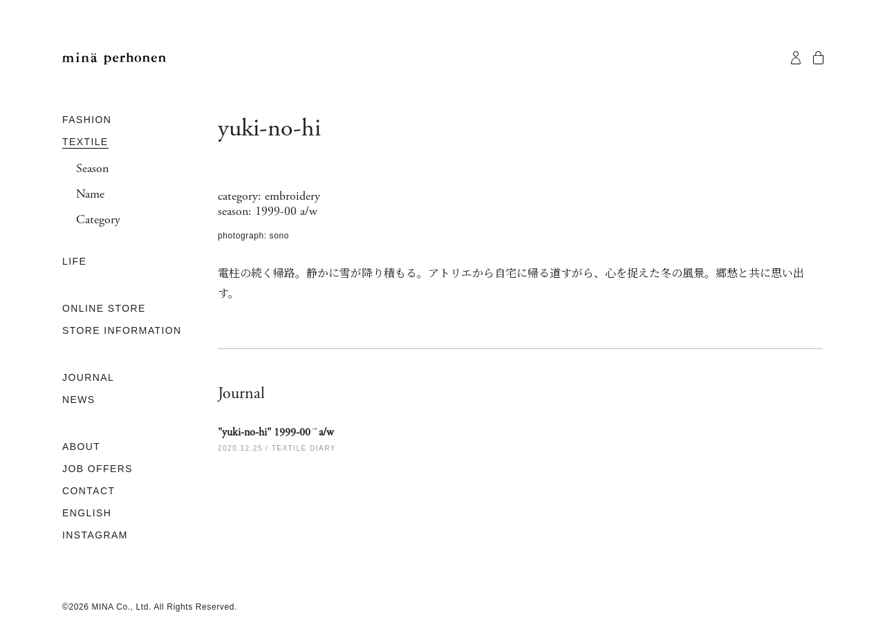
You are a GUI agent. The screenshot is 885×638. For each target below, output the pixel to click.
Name (90, 194)
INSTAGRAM (95, 535)
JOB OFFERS (97, 468)
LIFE (74, 261)
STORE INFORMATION (122, 330)
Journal (241, 393)
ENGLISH (86, 512)
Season (92, 168)
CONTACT (88, 490)
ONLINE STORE (104, 308)
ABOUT (81, 446)
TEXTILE (85, 141)
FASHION (86, 119)
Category (98, 219)
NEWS (78, 399)
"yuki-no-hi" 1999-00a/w (276, 432)
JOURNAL (88, 377)
